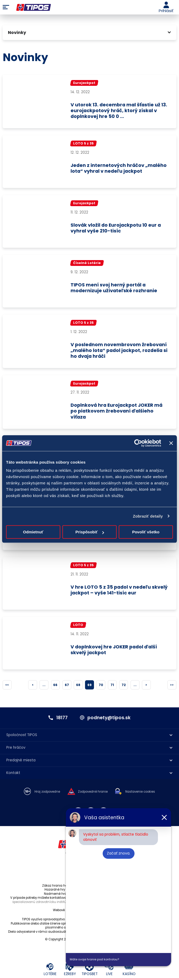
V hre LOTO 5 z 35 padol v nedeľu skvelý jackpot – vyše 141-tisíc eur (120, 593)
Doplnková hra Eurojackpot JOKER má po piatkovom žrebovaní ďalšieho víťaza (118, 412)
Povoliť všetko (146, 532)
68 (78, 687)
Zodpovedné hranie (93, 793)
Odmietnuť (33, 532)
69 (89, 687)
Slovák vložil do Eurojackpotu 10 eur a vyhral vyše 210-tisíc (117, 229)
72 (124, 687)
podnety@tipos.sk (109, 719)
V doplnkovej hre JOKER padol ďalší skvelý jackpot (115, 652)
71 (112, 687)
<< (7, 687)
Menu (6, 7)
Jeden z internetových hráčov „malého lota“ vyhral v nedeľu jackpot (119, 169)
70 (101, 687)
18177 (61, 719)
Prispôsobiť (89, 532)
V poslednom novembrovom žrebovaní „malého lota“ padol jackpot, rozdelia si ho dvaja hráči (119, 351)
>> (172, 687)
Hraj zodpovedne (47, 793)
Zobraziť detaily (148, 516)
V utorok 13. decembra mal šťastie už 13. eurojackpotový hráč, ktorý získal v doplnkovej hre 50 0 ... (118, 111)
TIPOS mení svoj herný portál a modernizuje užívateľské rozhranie (114, 288)
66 (55, 687)
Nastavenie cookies (140, 793)
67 (67, 687)
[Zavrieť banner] (171, 443)
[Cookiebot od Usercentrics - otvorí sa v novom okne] (138, 443)
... (44, 687)
